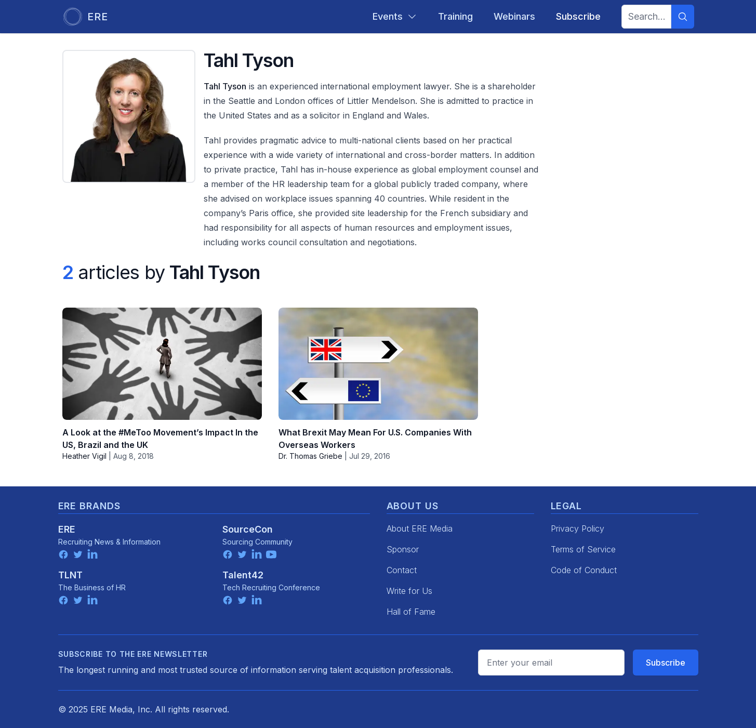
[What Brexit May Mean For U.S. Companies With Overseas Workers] (378, 364)
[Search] (682, 17)
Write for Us (409, 591)
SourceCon (247, 529)
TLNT (70, 575)
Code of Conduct (584, 570)
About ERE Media (420, 528)
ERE (66, 529)
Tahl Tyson (225, 86)
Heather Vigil (84, 456)
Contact (402, 570)
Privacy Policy (577, 528)
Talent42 (242, 575)
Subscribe (665, 662)
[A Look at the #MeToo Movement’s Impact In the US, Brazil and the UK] (162, 364)
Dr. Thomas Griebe (310, 456)
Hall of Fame (411, 611)
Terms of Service (583, 549)
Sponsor (403, 549)
